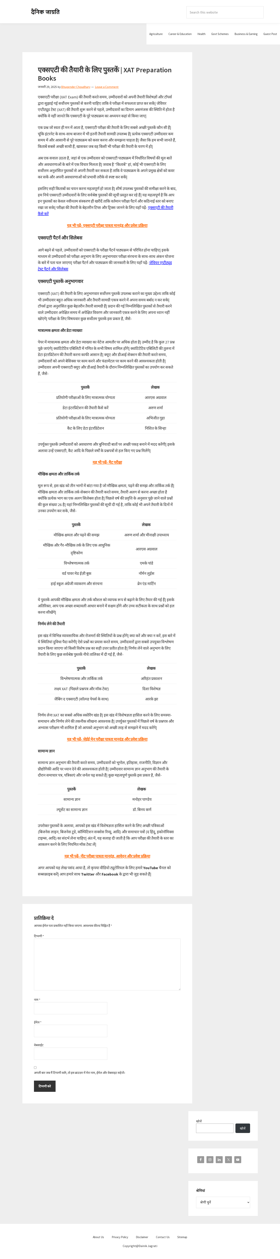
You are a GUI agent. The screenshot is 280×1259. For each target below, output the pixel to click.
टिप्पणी (39, 936)
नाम (37, 1000)
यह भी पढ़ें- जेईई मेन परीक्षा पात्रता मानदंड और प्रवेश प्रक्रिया (107, 739)
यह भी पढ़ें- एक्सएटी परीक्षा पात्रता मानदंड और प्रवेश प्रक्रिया (107, 225)
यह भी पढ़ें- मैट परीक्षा (107, 462)
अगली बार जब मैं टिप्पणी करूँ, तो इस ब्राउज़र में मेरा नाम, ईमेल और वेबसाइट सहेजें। (79, 1073)
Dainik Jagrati (45, 11)
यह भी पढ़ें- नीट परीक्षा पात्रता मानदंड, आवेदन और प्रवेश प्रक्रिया (107, 856)
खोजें (199, 1121)
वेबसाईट (38, 1045)
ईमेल (37, 1022)
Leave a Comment (107, 87)
